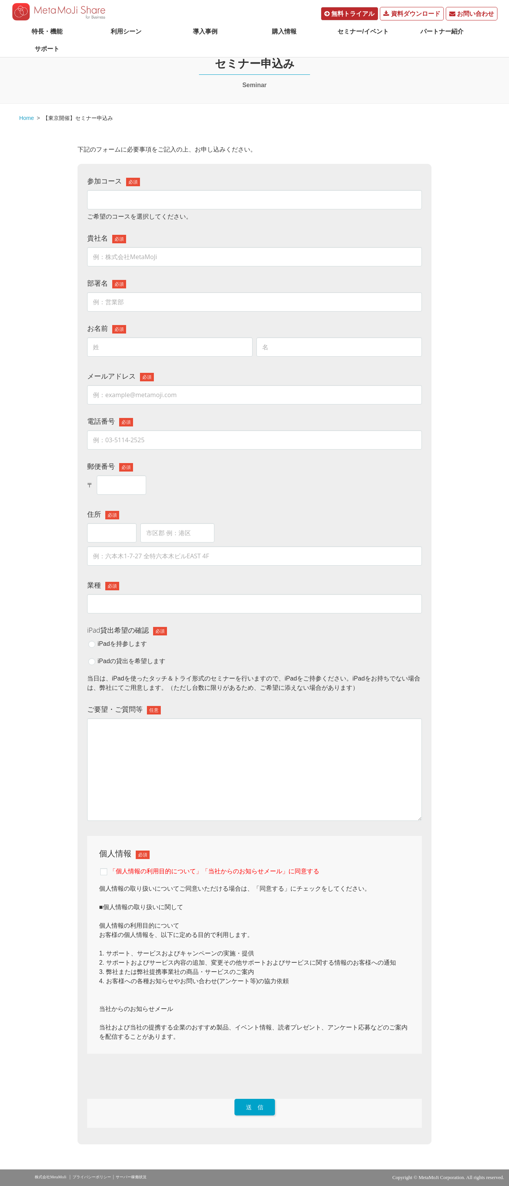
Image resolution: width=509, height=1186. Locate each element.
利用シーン (126, 31)
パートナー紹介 (441, 31)
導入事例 (205, 31)
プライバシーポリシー (91, 1177)
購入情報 (284, 31)
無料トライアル (349, 13)
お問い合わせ (471, 13)
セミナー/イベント (362, 31)
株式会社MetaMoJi (50, 1177)
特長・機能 (47, 31)
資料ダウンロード (411, 13)
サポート (47, 48)
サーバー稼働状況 (131, 1177)
